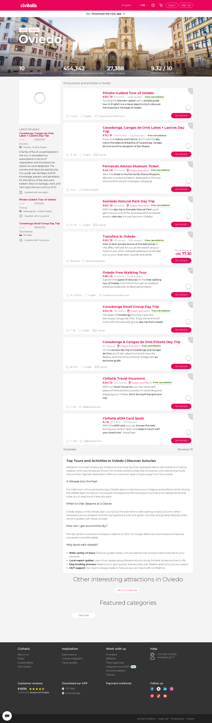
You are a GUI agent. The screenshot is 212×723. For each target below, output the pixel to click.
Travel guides (69, 662)
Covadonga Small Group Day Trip (39, 223)
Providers (111, 654)
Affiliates (111, 658)
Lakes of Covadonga (127, 590)
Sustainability (25, 662)
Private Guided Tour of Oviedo (37, 200)
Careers (110, 674)
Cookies (190, 718)
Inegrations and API (117, 666)
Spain (23, 30)
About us (23, 654)
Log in (171, 5)
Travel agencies (115, 662)
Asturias (34, 30)
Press (21, 658)
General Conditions (146, 718)
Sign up (186, 5)
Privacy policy (177, 718)
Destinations (69, 654)
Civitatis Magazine (72, 658)
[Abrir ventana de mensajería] (7, 716)
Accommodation (116, 670)
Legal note (163, 718)
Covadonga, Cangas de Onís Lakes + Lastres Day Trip (36, 134)
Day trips (83, 615)
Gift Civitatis (24, 666)
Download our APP (74, 683)
